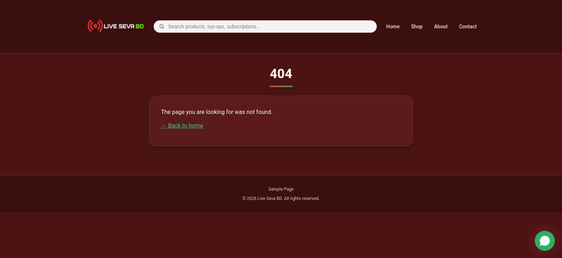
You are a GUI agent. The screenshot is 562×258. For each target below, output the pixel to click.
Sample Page (281, 189)
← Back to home (182, 125)
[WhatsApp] (545, 241)
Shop (417, 26)
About (441, 26)
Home (393, 26)
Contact (468, 26)
